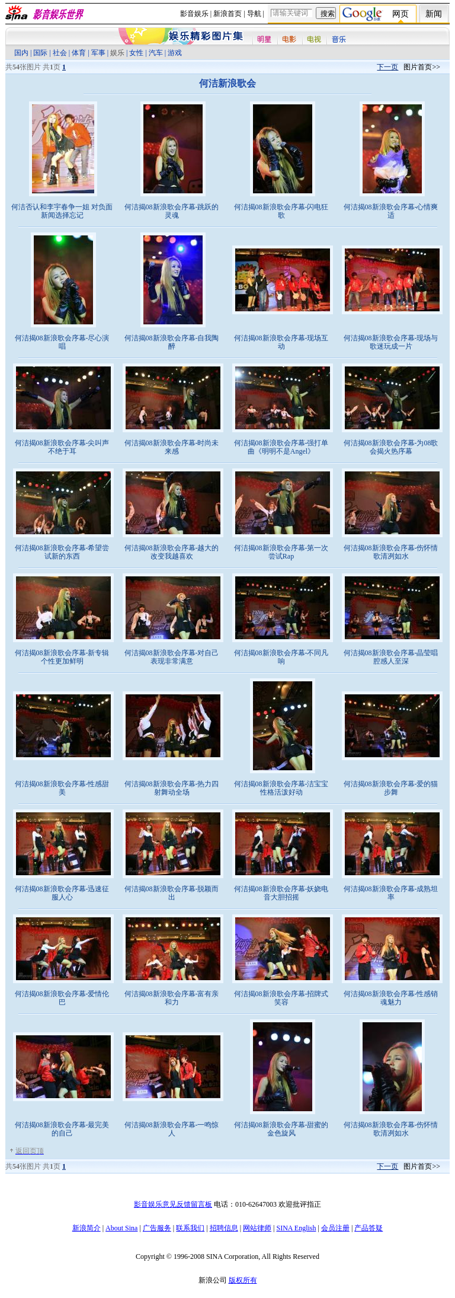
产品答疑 (368, 1228)
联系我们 (190, 1228)
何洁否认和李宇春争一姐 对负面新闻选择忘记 (62, 211)
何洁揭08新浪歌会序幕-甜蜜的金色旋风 (281, 1129)
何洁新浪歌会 (227, 83)
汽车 (156, 53)
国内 (21, 53)
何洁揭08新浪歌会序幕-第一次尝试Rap (281, 552)
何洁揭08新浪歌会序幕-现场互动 (281, 342)
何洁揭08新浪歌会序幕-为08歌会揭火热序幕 (391, 447)
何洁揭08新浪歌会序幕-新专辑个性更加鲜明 (62, 657)
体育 (79, 53)
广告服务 (157, 1228)
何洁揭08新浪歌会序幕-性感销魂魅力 (391, 998)
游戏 (175, 53)
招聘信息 (224, 1228)
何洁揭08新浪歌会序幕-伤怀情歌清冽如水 (391, 552)
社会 (60, 53)
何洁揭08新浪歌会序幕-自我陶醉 (171, 342)
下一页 (387, 67)
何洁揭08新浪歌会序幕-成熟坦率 (391, 893)
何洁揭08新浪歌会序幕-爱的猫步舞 (391, 788)
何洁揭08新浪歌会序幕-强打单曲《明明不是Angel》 (281, 447)
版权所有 (243, 1280)
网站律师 (257, 1228)
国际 (40, 53)
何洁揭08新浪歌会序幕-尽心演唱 (62, 342)
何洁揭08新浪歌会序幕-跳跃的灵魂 (171, 211)
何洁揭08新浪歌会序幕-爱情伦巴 (62, 998)
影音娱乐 (194, 13)
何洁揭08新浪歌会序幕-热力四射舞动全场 (171, 788)
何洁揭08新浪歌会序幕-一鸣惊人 (171, 1129)
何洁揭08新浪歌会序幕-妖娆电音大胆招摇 (281, 893)
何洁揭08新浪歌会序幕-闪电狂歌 (281, 211)
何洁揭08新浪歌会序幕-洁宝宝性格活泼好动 (281, 788)
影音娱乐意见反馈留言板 (173, 1204)
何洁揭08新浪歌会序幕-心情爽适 (391, 211)
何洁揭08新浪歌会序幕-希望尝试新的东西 (62, 552)
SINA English (296, 1228)
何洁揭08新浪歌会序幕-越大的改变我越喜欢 (171, 552)
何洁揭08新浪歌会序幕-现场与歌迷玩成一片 (391, 342)
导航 (254, 13)
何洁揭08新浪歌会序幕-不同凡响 (281, 657)
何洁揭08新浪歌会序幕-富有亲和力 (171, 998)
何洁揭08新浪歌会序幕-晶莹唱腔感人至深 (391, 657)
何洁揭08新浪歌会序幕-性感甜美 (62, 788)
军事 (98, 53)
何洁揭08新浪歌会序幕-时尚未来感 (171, 447)
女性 (136, 53)
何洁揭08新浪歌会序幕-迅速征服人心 (62, 893)
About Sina (121, 1228)
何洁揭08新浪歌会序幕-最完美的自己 (62, 1129)
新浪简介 (86, 1228)
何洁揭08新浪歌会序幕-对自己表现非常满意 (171, 657)
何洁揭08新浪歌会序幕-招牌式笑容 (281, 998)
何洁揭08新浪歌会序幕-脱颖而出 (171, 893)
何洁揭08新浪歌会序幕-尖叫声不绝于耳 (62, 447)
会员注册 (335, 1228)
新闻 (433, 13)
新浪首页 (227, 13)
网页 (400, 13)
